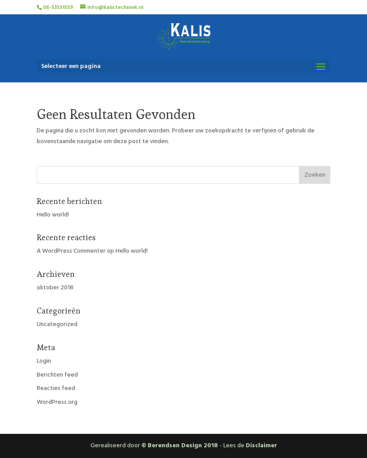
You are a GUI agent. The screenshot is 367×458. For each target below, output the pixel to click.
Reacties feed (56, 388)
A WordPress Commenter (71, 250)
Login (44, 360)
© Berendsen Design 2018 (180, 445)
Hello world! (53, 214)
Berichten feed (57, 374)
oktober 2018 (55, 287)
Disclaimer (261, 445)
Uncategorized (57, 324)
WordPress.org (57, 402)
